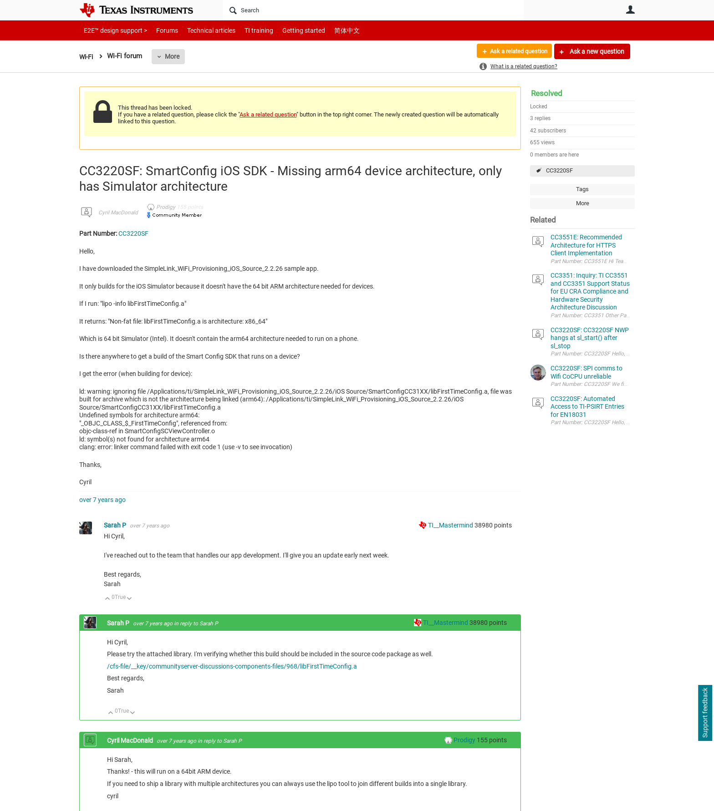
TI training (247, 30)
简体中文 (328, 30)
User (630, 9)
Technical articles (201, 30)
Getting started (288, 30)
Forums (160, 30)
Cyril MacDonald (118, 212)
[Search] (373, 10)
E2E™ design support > (112, 30)
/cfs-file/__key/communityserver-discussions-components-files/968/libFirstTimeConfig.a (232, 666)
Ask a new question (596, 51)
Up (108, 599)
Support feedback (705, 713)
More (173, 56)
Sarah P (116, 525)
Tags (582, 189)
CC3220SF (559, 170)
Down (129, 599)
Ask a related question (515, 51)
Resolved (546, 93)
